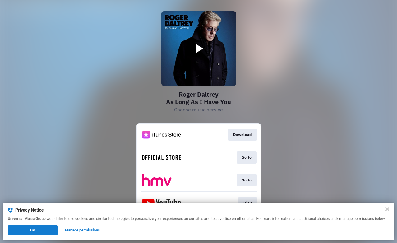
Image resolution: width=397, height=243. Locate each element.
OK (32, 230)
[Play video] (199, 48)
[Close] (387, 209)
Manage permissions (82, 230)
